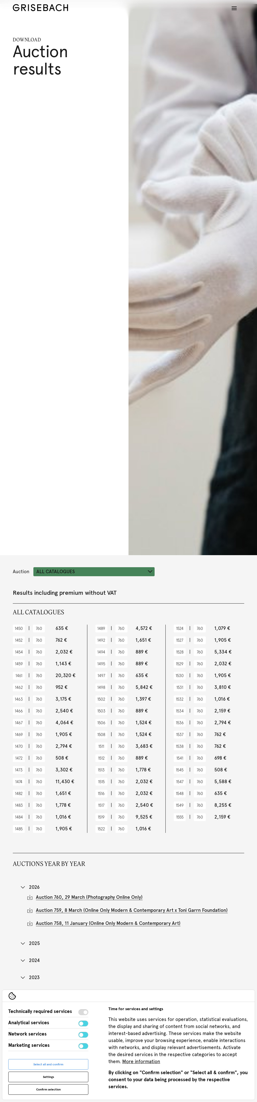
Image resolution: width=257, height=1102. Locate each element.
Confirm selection (48, 1089)
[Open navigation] (234, 8)
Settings (48, 1077)
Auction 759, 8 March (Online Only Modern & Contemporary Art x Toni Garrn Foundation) (132, 912)
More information (141, 1061)
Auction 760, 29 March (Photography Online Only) (89, 899)
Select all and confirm (48, 1064)
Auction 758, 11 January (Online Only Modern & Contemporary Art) (108, 925)
